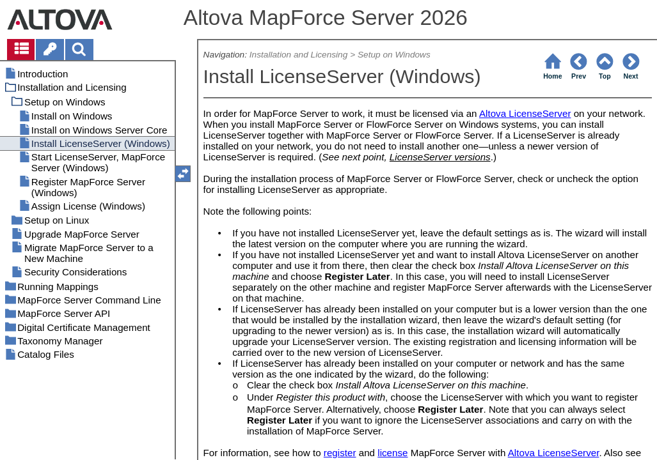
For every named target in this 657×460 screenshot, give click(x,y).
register (340, 452)
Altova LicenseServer (525, 113)
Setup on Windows (394, 54)
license (392, 452)
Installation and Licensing (298, 54)
